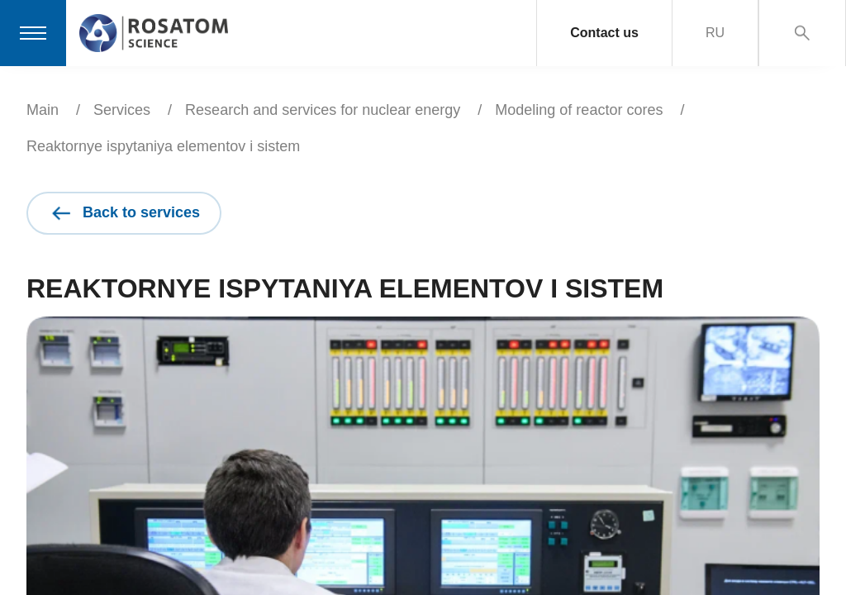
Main (42, 110)
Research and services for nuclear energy (322, 110)
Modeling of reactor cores (579, 110)
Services (121, 110)
